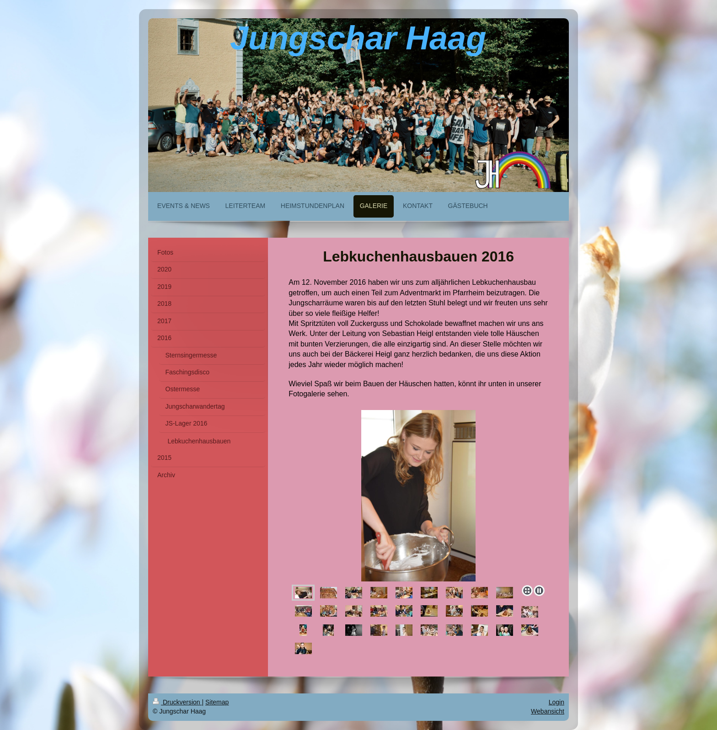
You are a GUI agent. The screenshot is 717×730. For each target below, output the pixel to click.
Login (556, 702)
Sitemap (217, 702)
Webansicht (547, 711)
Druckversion (177, 702)
